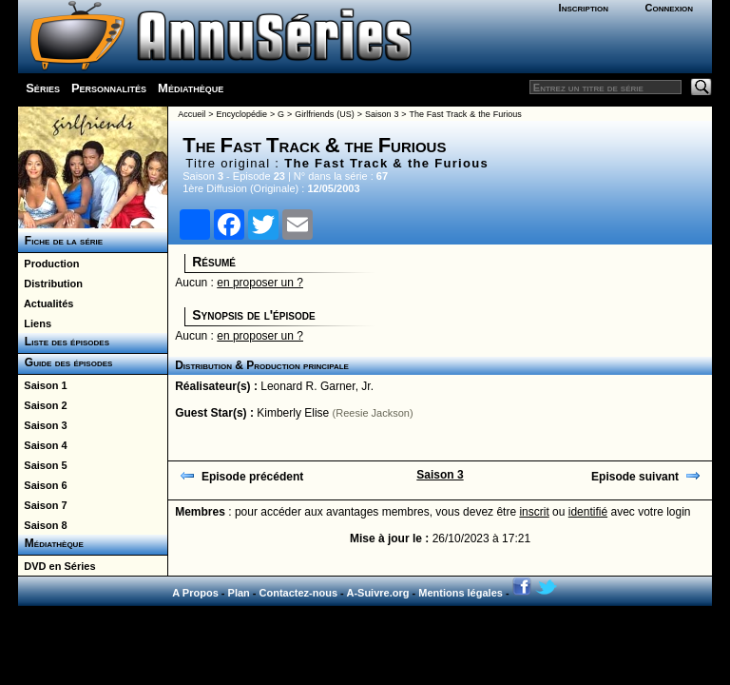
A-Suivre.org (377, 592)
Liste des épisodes (63, 341)
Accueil (191, 114)
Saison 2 (42, 405)
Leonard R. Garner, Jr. (317, 386)
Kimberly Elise (293, 413)
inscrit (533, 512)
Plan (239, 592)
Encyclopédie (241, 114)
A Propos (195, 592)
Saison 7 (42, 505)
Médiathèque (190, 88)
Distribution (50, 283)
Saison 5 (42, 465)
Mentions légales (460, 592)
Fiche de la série (60, 240)
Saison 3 (42, 425)
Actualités (45, 303)
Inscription (583, 7)
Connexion (668, 7)
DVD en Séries (56, 566)
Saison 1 (42, 385)
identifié (587, 512)
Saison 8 (42, 525)
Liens (34, 323)
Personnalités (108, 88)
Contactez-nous (298, 592)
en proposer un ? (260, 282)
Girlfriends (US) (324, 114)
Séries (43, 88)
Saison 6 (42, 485)
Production (48, 263)
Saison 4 (42, 445)
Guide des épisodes (65, 362)
